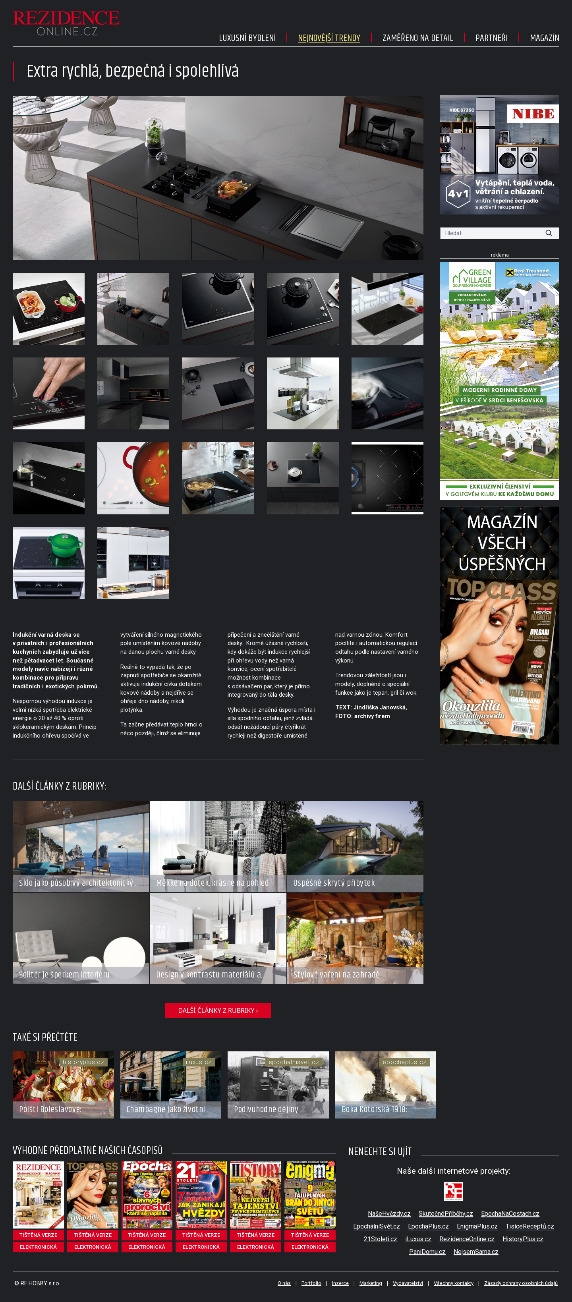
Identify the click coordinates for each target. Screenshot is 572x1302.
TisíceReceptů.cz (530, 1226)
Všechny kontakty (453, 1283)
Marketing (370, 1283)
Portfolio (311, 1283)
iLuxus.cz (418, 1239)
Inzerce (340, 1283)
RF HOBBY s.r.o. (40, 1283)
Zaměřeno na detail (418, 38)
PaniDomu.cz (427, 1252)
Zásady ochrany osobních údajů (521, 1283)
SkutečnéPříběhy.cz (446, 1213)
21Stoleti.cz (380, 1239)
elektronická (38, 1247)
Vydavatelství (408, 1283)
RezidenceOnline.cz (467, 1239)
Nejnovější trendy (329, 38)
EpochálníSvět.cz (376, 1226)
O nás (284, 1283)
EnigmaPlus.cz (477, 1226)
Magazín (544, 38)
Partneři (491, 38)
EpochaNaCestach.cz (510, 1213)
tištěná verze (38, 1235)
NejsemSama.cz (476, 1252)
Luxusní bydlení (247, 38)
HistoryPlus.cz (522, 1239)
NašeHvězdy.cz (389, 1213)
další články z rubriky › (218, 1010)
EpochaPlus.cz (428, 1226)
